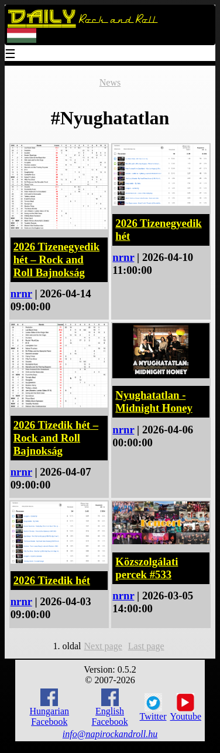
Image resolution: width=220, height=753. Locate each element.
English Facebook (109, 707)
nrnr (21, 293)
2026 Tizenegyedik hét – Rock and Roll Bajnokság (56, 259)
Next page (103, 646)
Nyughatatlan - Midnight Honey (153, 401)
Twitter (153, 707)
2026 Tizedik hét (51, 580)
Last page (146, 646)
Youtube (186, 707)
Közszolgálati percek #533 (146, 568)
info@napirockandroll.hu (110, 734)
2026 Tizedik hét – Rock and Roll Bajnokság (55, 438)
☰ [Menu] (10, 55)
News (110, 82)
